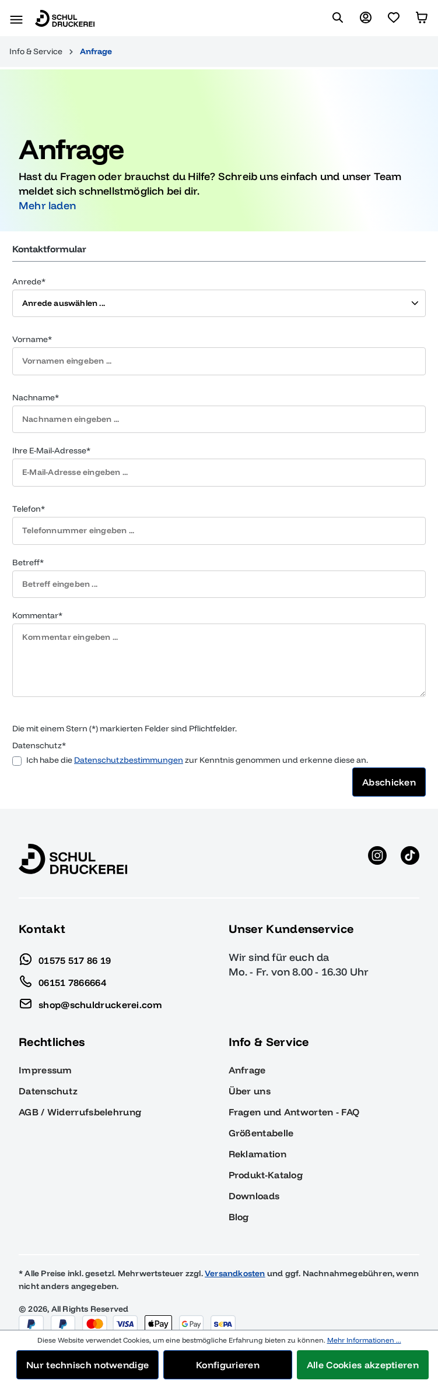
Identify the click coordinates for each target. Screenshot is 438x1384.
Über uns (250, 1076)
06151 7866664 (62, 965)
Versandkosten (235, 1258)
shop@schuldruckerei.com (90, 987)
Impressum (45, 1055)
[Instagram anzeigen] (377, 844)
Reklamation (257, 1139)
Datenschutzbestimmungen (128, 745)
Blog (239, 1202)
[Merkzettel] (394, 18)
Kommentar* (37, 601)
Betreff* (28, 547)
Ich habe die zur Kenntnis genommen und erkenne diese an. (197, 745)
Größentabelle (261, 1118)
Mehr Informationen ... (364, 1340)
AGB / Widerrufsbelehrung (80, 1097)
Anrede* (28, 266)
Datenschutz (48, 1076)
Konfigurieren (228, 1365)
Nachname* (35, 383)
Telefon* (28, 494)
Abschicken (389, 767)
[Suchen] (338, 18)
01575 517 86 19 (65, 942)
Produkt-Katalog (266, 1160)
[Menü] (16, 18)
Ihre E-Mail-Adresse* (51, 436)
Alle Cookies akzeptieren (363, 1365)
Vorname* (32, 324)
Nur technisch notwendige (87, 1365)
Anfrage (247, 1055)
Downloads (254, 1181)
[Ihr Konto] (366, 18)
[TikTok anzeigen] (410, 844)
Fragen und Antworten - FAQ (294, 1097)
